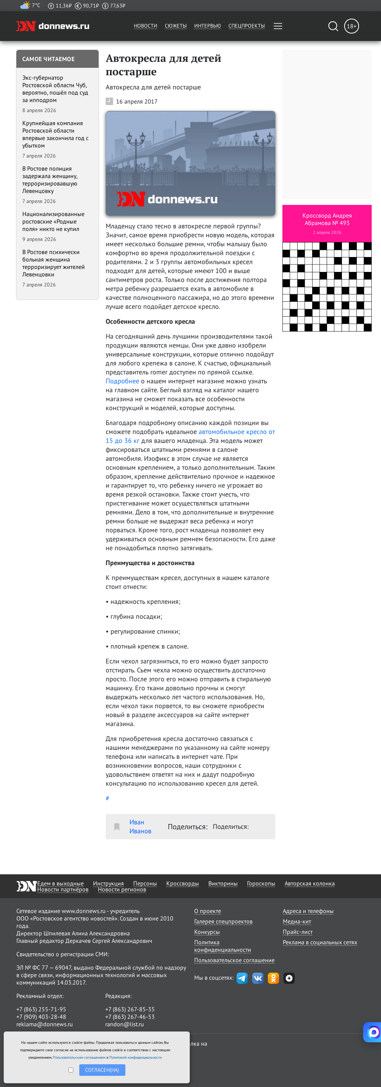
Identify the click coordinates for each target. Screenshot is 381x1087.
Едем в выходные (60, 883)
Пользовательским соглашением (79, 1057)
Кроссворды (182, 883)
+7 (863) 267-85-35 (130, 1009)
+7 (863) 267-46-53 (130, 1016)
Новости (145, 25)
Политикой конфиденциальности (135, 1057)
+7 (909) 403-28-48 (41, 1016)
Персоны (145, 883)
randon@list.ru (124, 1024)
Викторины (223, 883)
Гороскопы (261, 883)
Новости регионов (122, 889)
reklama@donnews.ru (44, 1024)
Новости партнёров (63, 889)
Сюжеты (176, 25)
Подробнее (122, 381)
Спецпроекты (246, 25)
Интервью (207, 25)
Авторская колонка (310, 883)
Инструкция (108, 883)
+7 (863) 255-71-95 (41, 1009)
